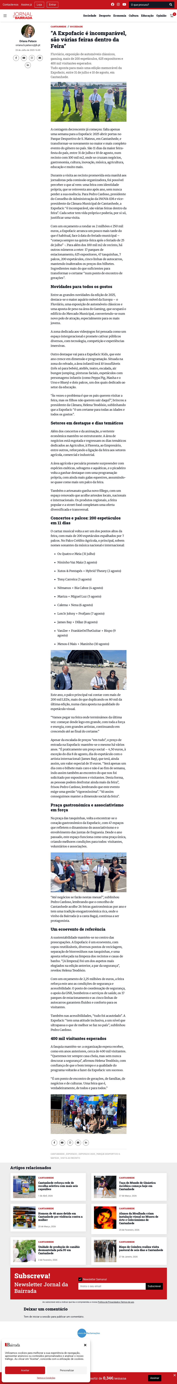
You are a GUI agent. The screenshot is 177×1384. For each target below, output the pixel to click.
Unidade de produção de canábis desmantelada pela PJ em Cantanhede (59, 1250)
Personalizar (67, 1370)
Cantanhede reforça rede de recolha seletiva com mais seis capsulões (58, 1186)
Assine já (26, 4)
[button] (85, 1344)
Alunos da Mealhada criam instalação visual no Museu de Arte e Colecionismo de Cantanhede (138, 1218)
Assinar (154, 1378)
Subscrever (154, 1286)
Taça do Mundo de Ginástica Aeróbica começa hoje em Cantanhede (137, 1186)
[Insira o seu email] (112, 1286)
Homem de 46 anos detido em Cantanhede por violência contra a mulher (60, 1217)
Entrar (52, 4)
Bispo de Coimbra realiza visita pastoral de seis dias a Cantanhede (141, 1248)
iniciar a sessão (42, 1316)
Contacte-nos (10, 4)
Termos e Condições (46, 1378)
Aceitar (25, 1370)
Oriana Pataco (28, 41)
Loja (39, 4)
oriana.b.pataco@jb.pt (28, 45)
